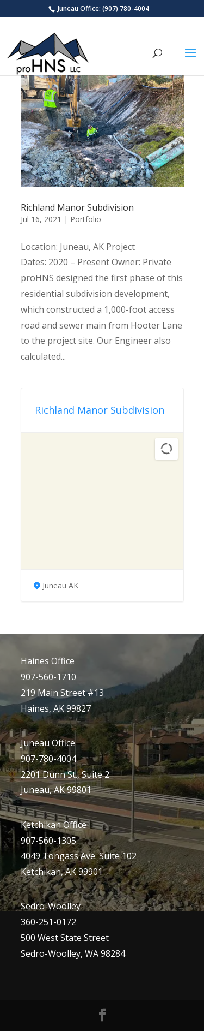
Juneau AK (60, 585)
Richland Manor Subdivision (77, 207)
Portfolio (85, 219)
